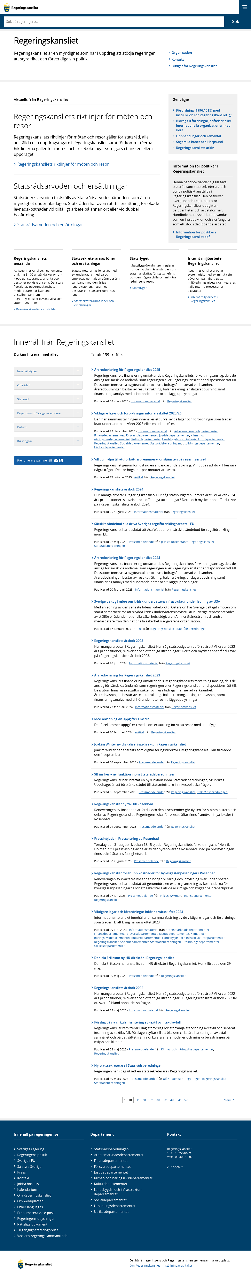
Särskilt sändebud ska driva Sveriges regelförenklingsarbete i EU (144, 524)
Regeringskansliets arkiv (195, 147)
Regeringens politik (32, 1155)
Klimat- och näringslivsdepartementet (187, 1049)
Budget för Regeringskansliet (194, 66)
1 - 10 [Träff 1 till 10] (128, 1100)
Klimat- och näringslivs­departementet (123, 1178)
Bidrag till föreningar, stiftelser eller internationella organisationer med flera (203, 125)
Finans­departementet (111, 1160)
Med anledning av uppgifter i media (121, 719)
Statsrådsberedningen (165, 443)
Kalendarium (27, 1189)
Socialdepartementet (134, 443)
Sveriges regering (30, 1149)
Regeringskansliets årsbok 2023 (118, 640)
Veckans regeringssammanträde (42, 1236)
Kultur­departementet (110, 1184)
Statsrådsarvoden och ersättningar (50, 224)
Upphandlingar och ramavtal (198, 136)
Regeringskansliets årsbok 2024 (118, 489)
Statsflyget (139, 288)
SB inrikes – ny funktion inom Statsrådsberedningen (134, 774)
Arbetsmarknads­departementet (118, 1155)
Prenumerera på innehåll (40, 460)
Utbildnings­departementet (114, 1206)
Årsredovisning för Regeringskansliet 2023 (127, 675)
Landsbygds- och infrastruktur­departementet (118, 1191)
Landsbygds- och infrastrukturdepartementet (193, 439)
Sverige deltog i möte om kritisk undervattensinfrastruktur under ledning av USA (157, 601)
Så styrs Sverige (29, 1166)
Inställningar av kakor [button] (177, 1265)
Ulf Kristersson (173, 1079)
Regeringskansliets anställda (36, 309)
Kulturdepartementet (146, 439)
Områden (49, 385)
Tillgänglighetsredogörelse (37, 1230)
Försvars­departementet (112, 1166)
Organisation (182, 52)
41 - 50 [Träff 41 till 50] (183, 1100)
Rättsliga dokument (32, 1224)
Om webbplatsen (30, 1201)
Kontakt (178, 59)
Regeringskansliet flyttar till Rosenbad (123, 804)
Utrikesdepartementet (109, 447)
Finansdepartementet (109, 435)
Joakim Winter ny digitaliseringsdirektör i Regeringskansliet (140, 744)
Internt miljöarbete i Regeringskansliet (204, 299)
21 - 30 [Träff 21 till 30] (155, 1100)
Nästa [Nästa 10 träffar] (228, 1100)
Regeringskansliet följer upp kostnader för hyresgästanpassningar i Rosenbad (154, 873)
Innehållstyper (49, 371)
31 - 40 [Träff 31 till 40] (169, 1100)
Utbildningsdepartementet (200, 443)
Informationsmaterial (145, 401)
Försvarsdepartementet (141, 435)
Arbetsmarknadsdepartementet (196, 431)
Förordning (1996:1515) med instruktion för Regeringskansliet (204, 112)
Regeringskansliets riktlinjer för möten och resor (63, 164)
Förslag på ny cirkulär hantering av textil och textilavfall (137, 1022)
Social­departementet (110, 1200)
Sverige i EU (26, 1160)
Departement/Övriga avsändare (49, 413)
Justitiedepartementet (174, 435)
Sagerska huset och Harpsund (199, 142)
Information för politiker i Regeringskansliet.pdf (196, 234)
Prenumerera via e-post (35, 1213)
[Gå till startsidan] (21, 7)
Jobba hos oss (28, 1184)
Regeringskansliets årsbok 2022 (118, 988)
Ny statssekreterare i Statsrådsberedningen (128, 1065)
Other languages (30, 1207)
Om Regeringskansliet (34, 1195)
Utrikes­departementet (111, 1211)
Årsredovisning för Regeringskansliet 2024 (127, 557)
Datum (49, 427)
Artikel (138, 477)
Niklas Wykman (170, 896)
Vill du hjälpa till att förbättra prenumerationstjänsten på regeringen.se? (150, 459)
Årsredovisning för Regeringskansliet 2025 (127, 369)
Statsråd (49, 399)
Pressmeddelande (141, 542)
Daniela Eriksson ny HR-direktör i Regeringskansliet (134, 958)
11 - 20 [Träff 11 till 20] (141, 1100)
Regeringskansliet (179, 401)
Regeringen (193, 1079)
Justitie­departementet (111, 1172)
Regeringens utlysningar (36, 1218)
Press (21, 1172)
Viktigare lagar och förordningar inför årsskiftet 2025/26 (137, 413)
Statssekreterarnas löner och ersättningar (94, 303)
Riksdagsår (49, 441)
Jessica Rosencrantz (174, 542)
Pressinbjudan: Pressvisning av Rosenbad (126, 838)
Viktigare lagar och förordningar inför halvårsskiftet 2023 (138, 911)
